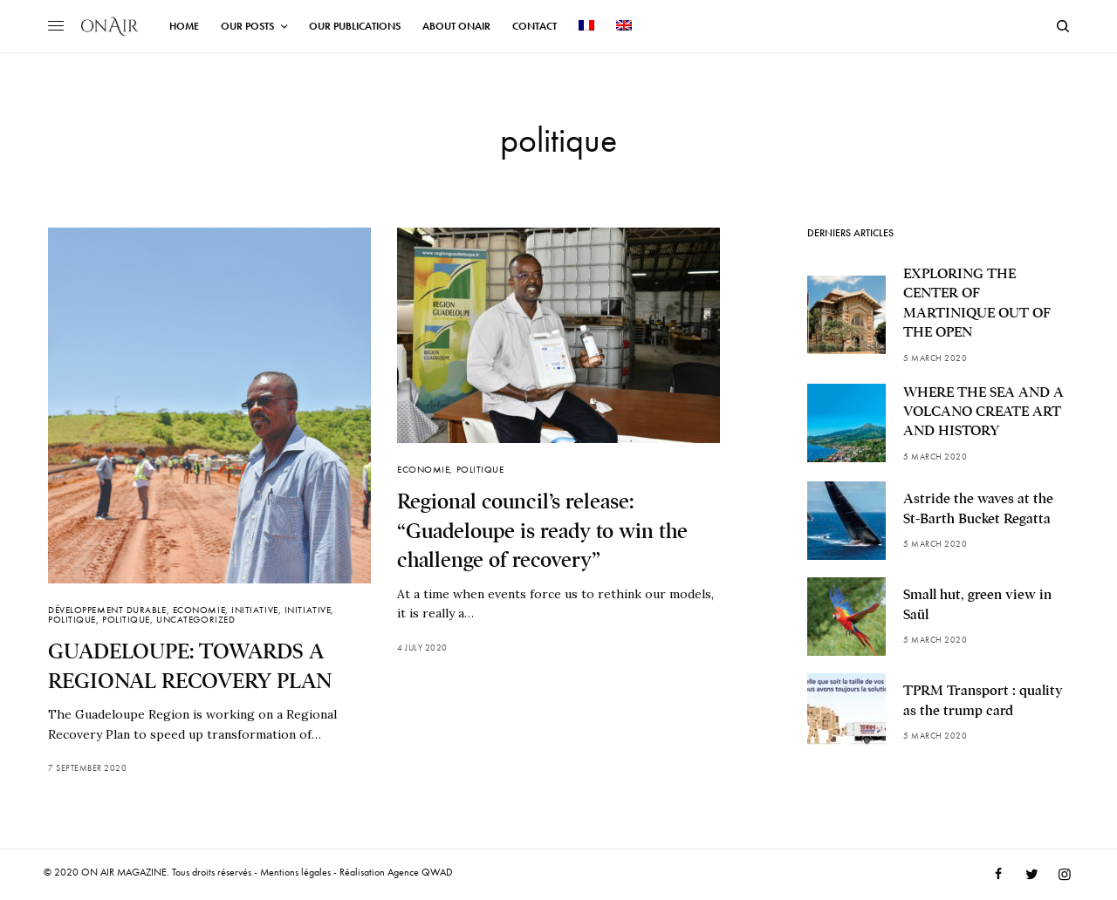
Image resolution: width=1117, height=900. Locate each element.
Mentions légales (295, 872)
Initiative (254, 609)
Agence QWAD (420, 872)
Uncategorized (195, 619)
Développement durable (107, 609)
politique (72, 619)
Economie (199, 609)
